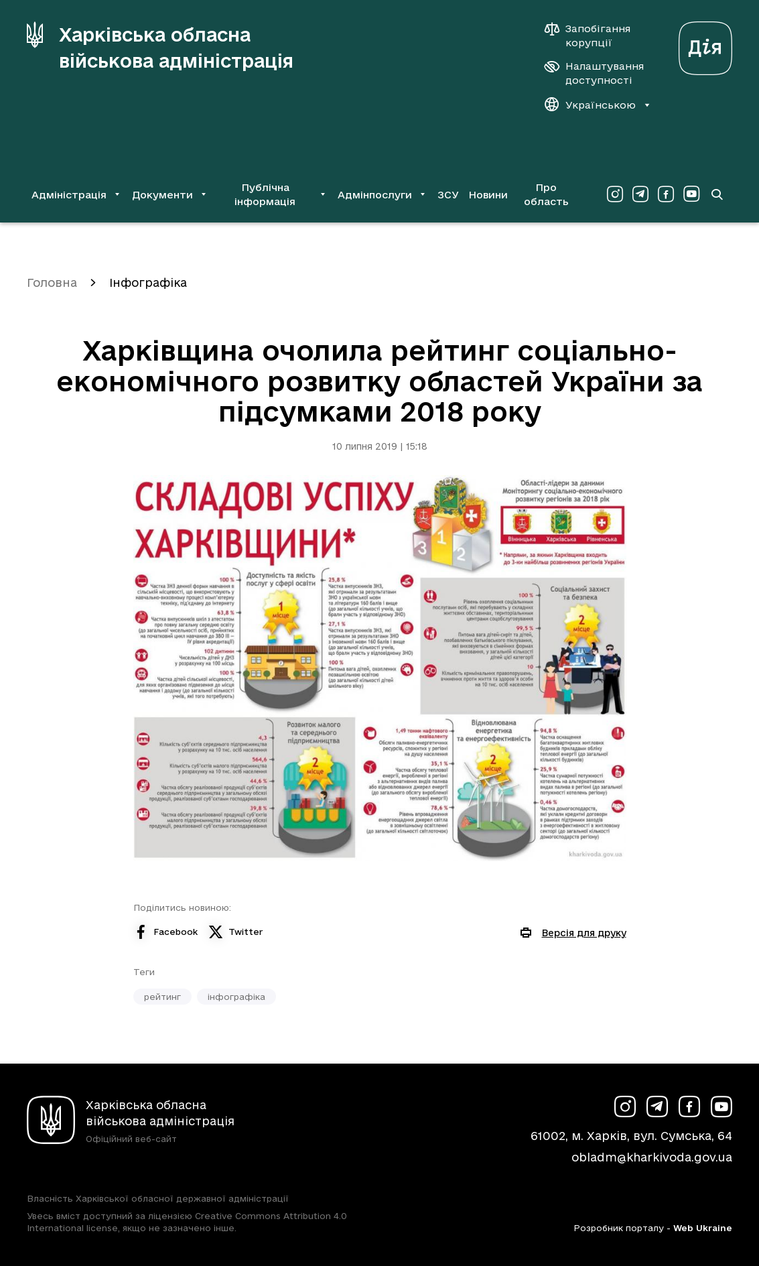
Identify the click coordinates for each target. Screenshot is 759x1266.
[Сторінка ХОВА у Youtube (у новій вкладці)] (691, 194)
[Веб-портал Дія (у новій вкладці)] (705, 44)
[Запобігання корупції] (594, 35)
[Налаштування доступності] (594, 73)
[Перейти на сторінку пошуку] (716, 194)
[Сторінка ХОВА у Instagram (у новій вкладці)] (615, 194)
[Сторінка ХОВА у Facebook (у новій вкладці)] (666, 194)
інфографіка (236, 996)
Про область (546, 194)
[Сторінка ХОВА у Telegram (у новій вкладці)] (640, 194)
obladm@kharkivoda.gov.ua (651, 1157)
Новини (488, 194)
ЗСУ (448, 194)
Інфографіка (148, 282)
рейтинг (162, 996)
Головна (52, 282)
